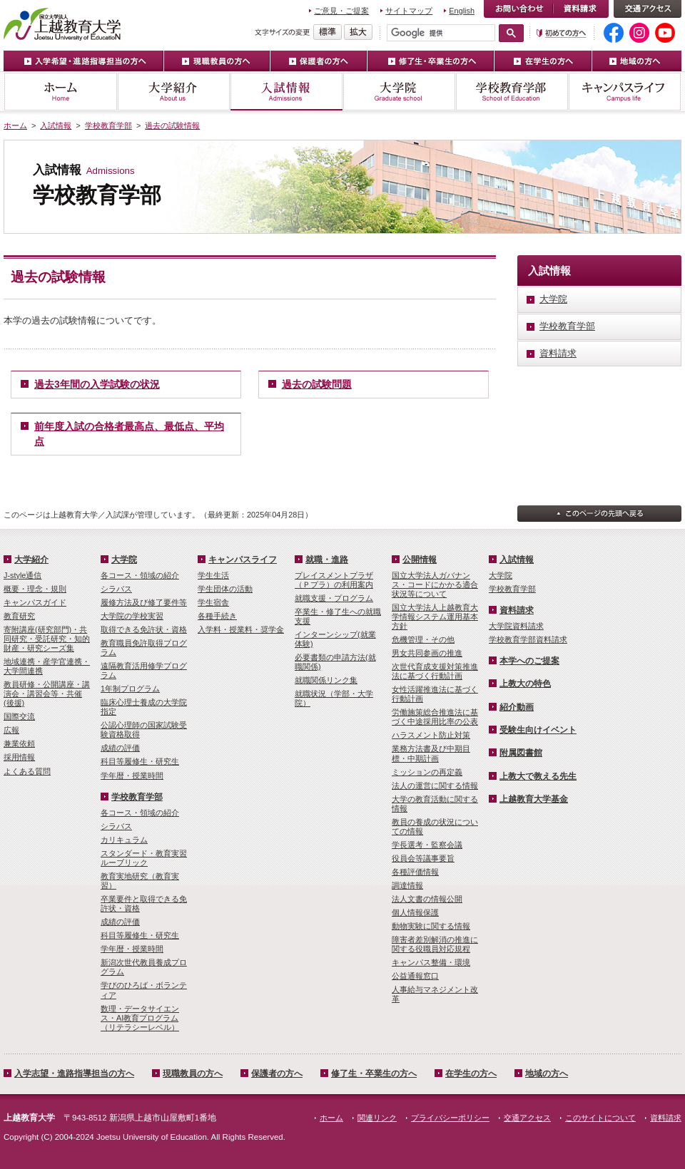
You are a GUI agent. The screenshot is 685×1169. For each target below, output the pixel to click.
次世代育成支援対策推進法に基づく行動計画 (435, 671)
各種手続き (217, 616)
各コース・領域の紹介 (140, 575)
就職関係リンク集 (326, 680)
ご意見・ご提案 (341, 10)
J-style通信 (22, 575)
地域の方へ (636, 61)
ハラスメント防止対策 (431, 735)
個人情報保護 (415, 912)
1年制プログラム (130, 688)
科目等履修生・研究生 (140, 761)
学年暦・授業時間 (132, 775)
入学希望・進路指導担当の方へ (84, 61)
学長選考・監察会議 (427, 844)
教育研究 (19, 616)
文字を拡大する (358, 32)
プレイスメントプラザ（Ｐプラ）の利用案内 (334, 580)
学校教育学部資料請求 (528, 639)
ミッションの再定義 (427, 772)
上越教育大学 (62, 23)
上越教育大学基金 (533, 799)
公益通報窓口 (415, 976)
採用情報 (19, 757)
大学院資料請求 (516, 626)
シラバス (116, 588)
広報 (11, 730)
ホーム (60, 91)
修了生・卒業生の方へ (430, 61)
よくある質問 (27, 771)
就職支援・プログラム (334, 598)
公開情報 (419, 559)
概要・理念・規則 (35, 588)
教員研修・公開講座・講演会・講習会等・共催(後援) (47, 693)
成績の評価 (120, 747)
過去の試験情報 (172, 125)
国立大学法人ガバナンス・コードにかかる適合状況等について (435, 584)
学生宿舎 (213, 602)
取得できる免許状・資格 (144, 629)
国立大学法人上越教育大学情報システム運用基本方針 (435, 616)
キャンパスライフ (624, 91)
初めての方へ (562, 33)
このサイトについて (600, 1117)
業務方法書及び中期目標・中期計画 (431, 753)
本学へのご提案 (529, 660)
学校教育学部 (511, 91)
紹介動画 (516, 707)
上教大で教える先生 (538, 776)
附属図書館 (520, 752)
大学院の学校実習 (132, 616)
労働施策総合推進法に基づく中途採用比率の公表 (435, 717)
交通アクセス (647, 9)
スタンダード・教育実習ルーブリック (144, 858)
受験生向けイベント (538, 730)
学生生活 (213, 575)
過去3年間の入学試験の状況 (97, 384)
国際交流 (19, 716)
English (462, 10)
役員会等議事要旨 (423, 858)
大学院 (398, 91)
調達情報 (407, 885)
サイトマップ (408, 10)
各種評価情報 (415, 871)
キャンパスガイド (35, 602)
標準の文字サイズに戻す (327, 32)
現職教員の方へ (217, 61)
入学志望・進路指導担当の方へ (74, 1073)
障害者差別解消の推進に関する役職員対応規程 (435, 944)
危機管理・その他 (423, 639)
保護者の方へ (318, 61)
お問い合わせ (518, 9)
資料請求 (581, 9)
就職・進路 (326, 559)
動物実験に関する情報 (431, 926)
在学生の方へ (543, 61)
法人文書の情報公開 (427, 899)
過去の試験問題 (317, 384)
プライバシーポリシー (450, 1117)
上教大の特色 (525, 683)
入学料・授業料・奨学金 (241, 629)
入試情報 (286, 91)
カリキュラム (124, 839)
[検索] (441, 32)
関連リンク (377, 1117)
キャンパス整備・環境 (431, 962)
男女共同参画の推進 (427, 653)
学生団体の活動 (225, 588)
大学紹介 (173, 91)
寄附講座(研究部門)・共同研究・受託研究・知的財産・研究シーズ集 (47, 638)
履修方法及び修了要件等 (144, 602)
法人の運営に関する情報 (435, 785)
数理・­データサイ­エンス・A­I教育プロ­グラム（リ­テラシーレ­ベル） (140, 1017)
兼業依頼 (19, 743)
